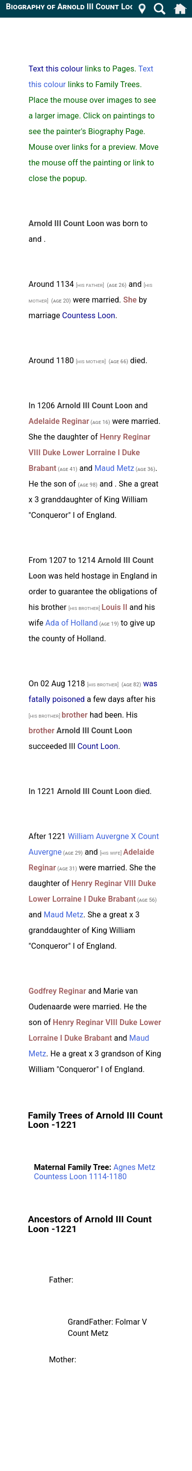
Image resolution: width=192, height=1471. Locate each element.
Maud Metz (114, 468)
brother (75, 715)
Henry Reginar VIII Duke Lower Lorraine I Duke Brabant (89, 452)
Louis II (114, 607)
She (130, 299)
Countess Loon (88, 315)
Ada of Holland (72, 623)
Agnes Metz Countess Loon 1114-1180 (94, 1172)
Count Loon (97, 746)
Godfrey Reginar (57, 991)
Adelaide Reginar (58, 421)
